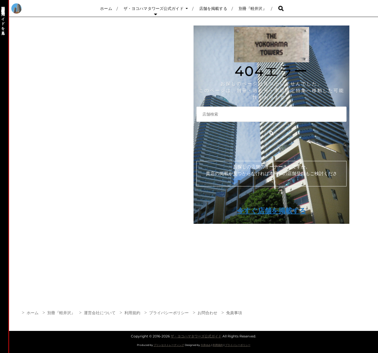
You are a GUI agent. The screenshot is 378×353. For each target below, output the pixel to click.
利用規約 (132, 312)
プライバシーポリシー (169, 312)
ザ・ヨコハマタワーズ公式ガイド (154, 8)
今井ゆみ (206, 344)
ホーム (106, 8)
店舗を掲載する (213, 8)
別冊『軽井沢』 (253, 8)
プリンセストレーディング (169, 344)
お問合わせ (207, 312)
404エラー (271, 71)
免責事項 (234, 312)
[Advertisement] (179, 257)
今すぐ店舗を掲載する (271, 211)
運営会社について (100, 312)
